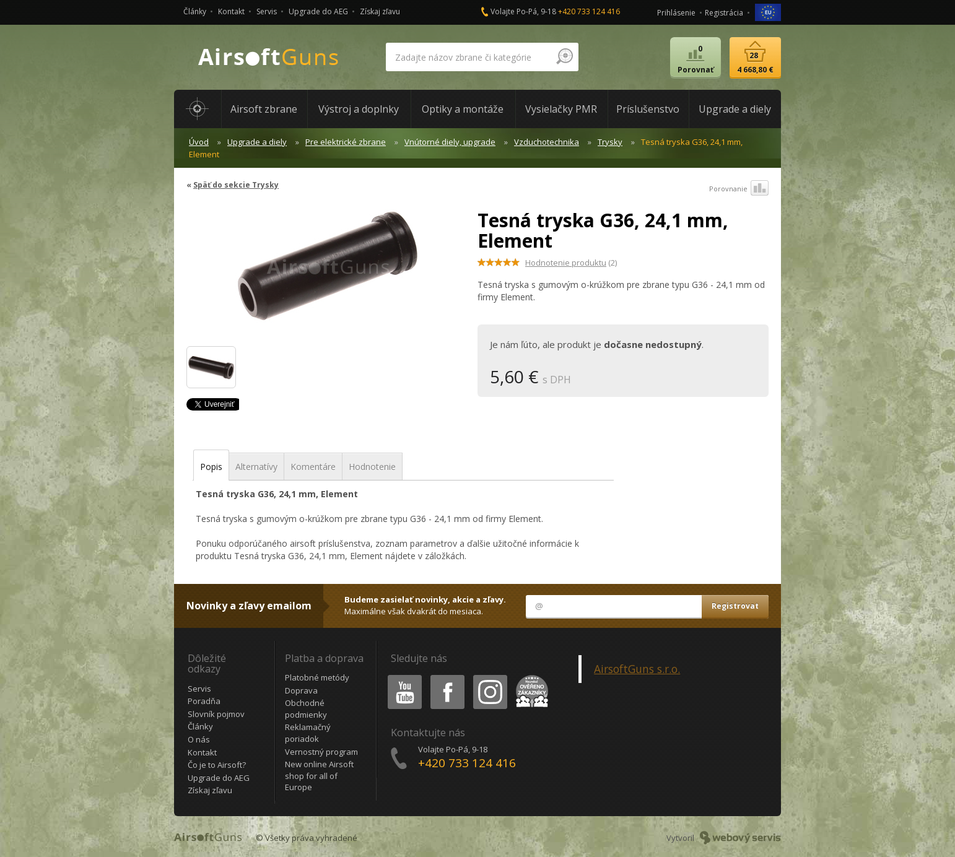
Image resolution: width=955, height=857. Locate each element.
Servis (266, 11)
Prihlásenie (676, 12)
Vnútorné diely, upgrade (449, 141)
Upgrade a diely (257, 141)
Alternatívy (256, 466)
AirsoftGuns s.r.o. (637, 668)
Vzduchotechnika (546, 141)
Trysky (610, 141)
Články (194, 11)
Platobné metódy (317, 677)
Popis (211, 466)
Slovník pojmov (216, 714)
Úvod (199, 141)
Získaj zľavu (380, 11)
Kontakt (231, 11)
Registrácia (724, 12)
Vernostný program (321, 751)
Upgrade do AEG (318, 11)
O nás (199, 739)
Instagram (489, 677)
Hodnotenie (372, 466)
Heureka (529, 677)
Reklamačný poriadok (308, 732)
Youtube (401, 677)
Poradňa (204, 701)
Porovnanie (739, 189)
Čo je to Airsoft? (217, 764)
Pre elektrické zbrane (345, 141)
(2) (571, 262)
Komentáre (313, 466)
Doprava (301, 690)
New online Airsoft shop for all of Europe (319, 776)
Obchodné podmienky (306, 708)
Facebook (446, 677)
